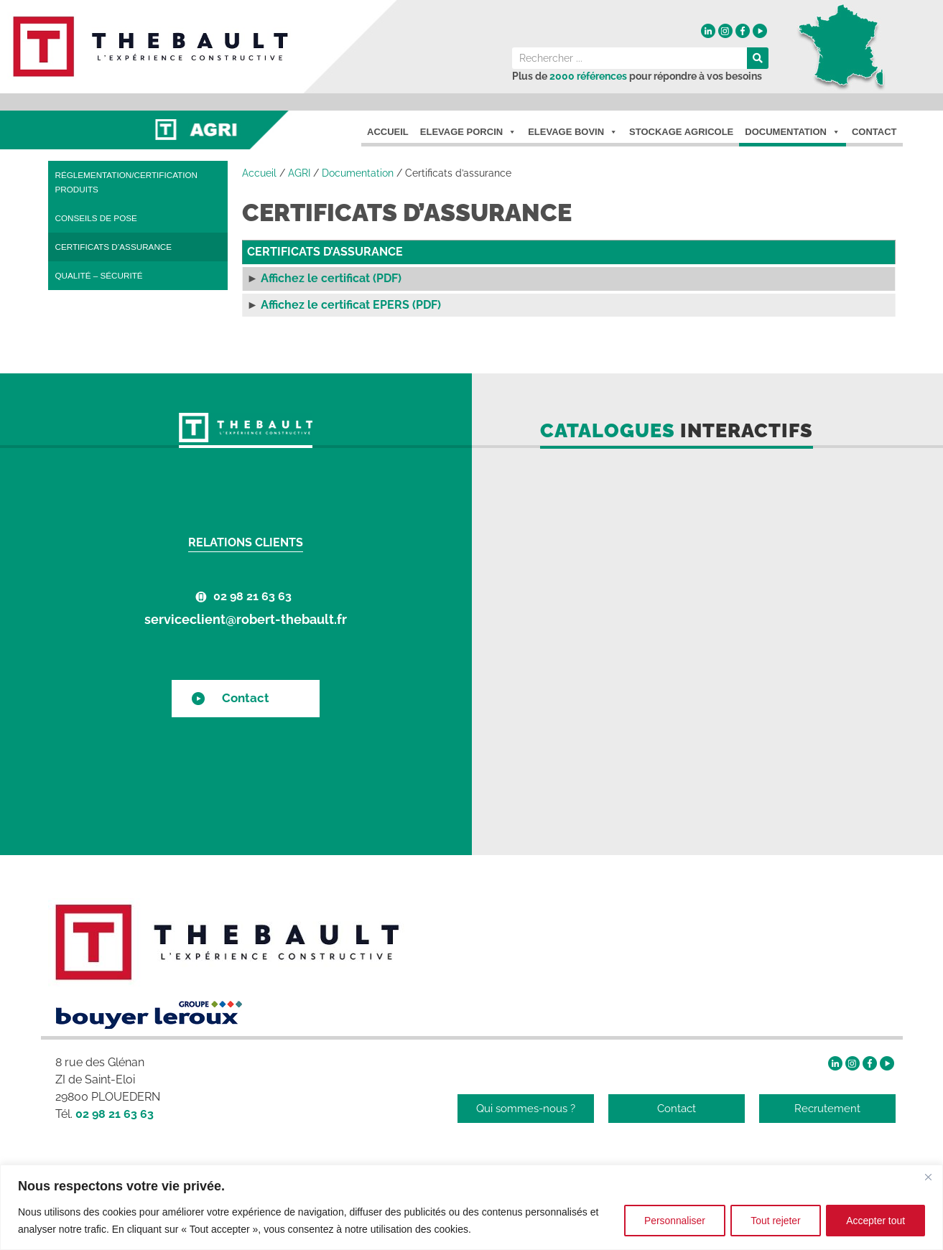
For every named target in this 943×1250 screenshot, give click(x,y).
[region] (471, 1207)
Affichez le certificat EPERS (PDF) (351, 305)
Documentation (792, 132)
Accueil (388, 131)
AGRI (299, 173)
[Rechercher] (757, 58)
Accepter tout (875, 1220)
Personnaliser (669, 1220)
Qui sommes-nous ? (525, 1108)
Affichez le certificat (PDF (329, 278)
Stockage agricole (681, 131)
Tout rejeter (772, 1220)
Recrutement (827, 1108)
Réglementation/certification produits (126, 182)
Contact (874, 131)
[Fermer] (928, 1176)
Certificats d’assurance (113, 246)
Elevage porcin (468, 132)
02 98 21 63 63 (252, 596)
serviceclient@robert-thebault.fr (245, 619)
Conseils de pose (96, 218)
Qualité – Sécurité (99, 275)
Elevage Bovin (573, 132)
